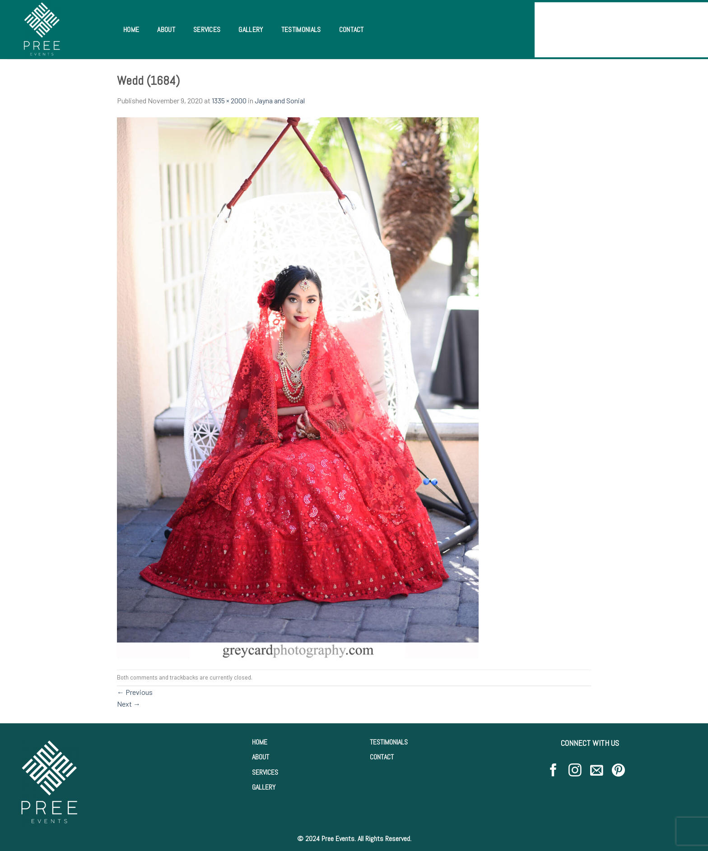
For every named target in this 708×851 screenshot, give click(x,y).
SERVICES (265, 772)
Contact (351, 29)
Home (131, 29)
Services (207, 29)
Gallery (250, 29)
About (166, 29)
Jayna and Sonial (280, 100)
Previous (135, 692)
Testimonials (301, 29)
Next (128, 703)
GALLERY (263, 787)
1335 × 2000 (229, 100)
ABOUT (260, 757)
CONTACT (382, 757)
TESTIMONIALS (389, 742)
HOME (259, 742)
